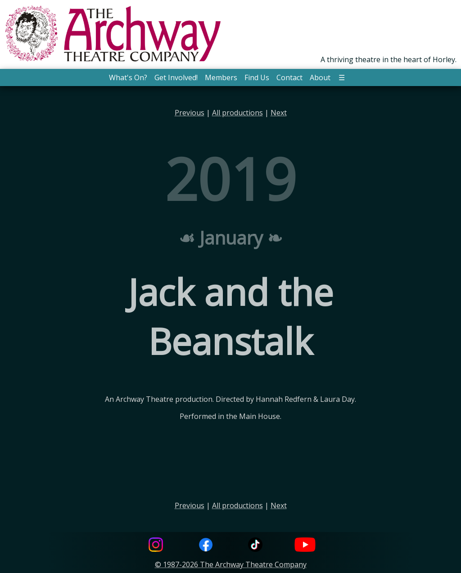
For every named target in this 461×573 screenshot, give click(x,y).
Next (279, 113)
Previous (189, 113)
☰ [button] (342, 77)
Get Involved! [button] (176, 77)
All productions (237, 113)
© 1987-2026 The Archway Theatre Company (231, 564)
